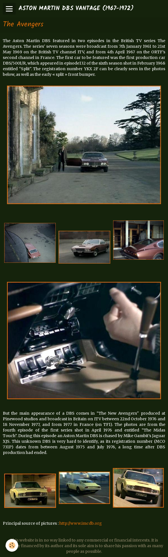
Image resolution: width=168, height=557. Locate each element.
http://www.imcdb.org (80, 523)
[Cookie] (12, 545)
